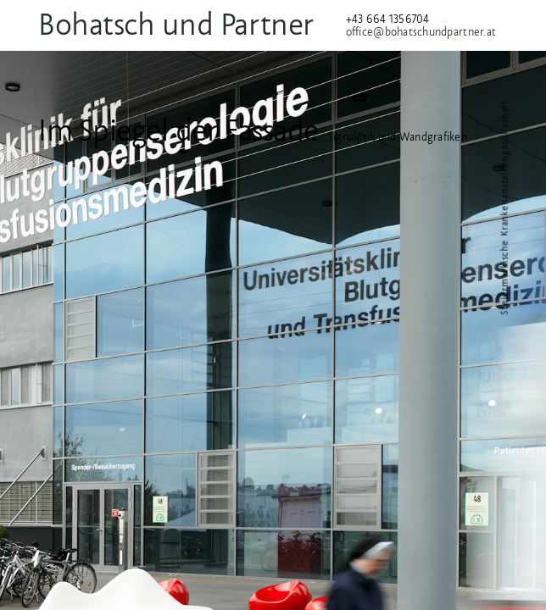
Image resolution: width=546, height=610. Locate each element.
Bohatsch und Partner (199, 24)
